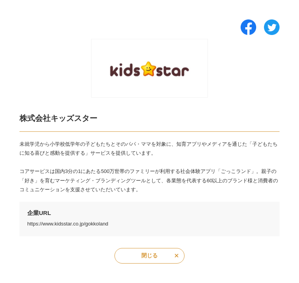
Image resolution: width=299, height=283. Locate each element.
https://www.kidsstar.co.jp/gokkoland (67, 224)
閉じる (149, 255)
